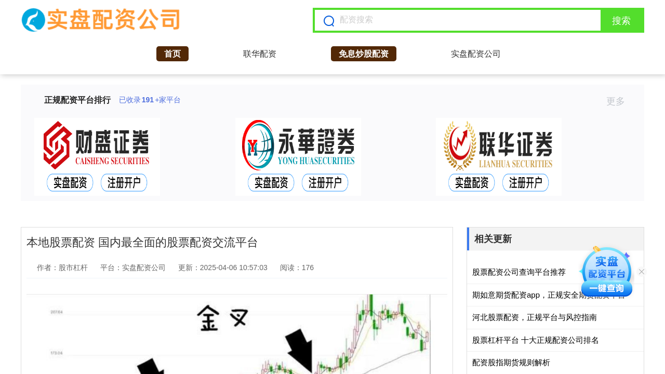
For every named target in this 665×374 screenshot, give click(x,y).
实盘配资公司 (476, 53)
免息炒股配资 (364, 53)
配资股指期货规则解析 (511, 362)
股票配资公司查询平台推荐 (519, 272)
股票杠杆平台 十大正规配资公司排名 (535, 340)
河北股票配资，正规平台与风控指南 (534, 317)
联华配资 (259, 53)
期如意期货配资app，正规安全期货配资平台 (549, 294)
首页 (172, 53)
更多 (620, 101)
